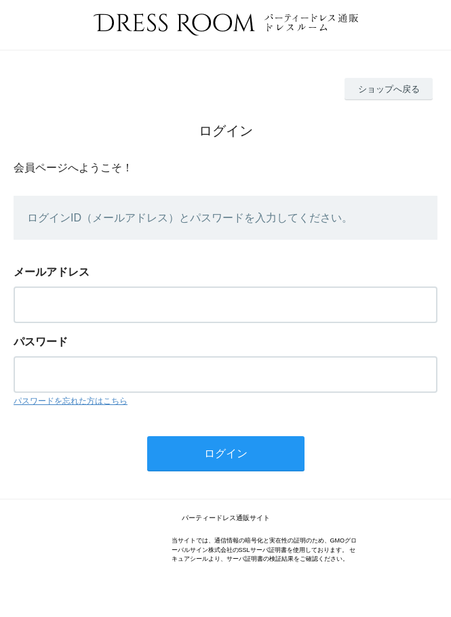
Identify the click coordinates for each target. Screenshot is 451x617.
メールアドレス (52, 272)
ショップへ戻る (389, 89)
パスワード (41, 341)
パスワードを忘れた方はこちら (71, 401)
